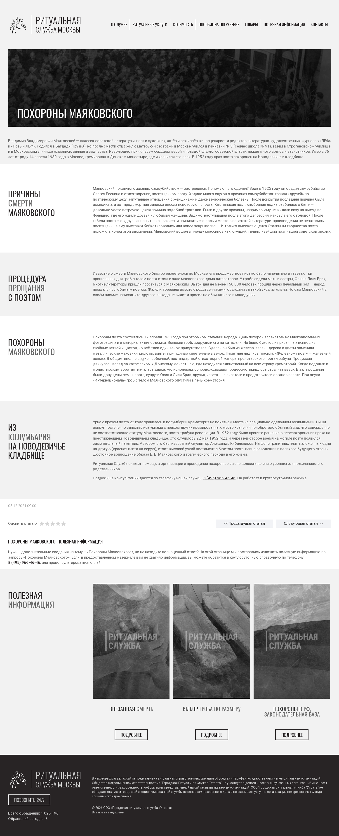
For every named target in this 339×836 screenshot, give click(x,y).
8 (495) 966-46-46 (219, 478)
